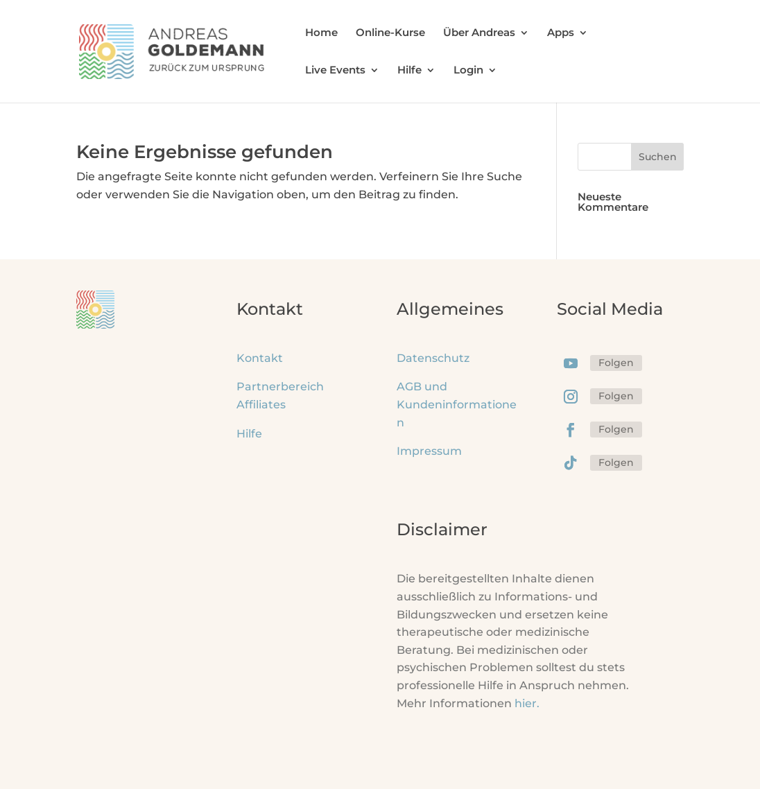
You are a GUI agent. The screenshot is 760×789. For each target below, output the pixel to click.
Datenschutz (433, 358)
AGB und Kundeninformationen (457, 404)
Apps (560, 33)
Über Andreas (479, 33)
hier (527, 703)
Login (468, 70)
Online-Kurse (390, 33)
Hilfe (409, 70)
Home (321, 33)
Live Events (335, 70)
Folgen (616, 362)
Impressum (429, 451)
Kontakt (259, 358)
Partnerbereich (280, 386)
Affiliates (261, 404)
